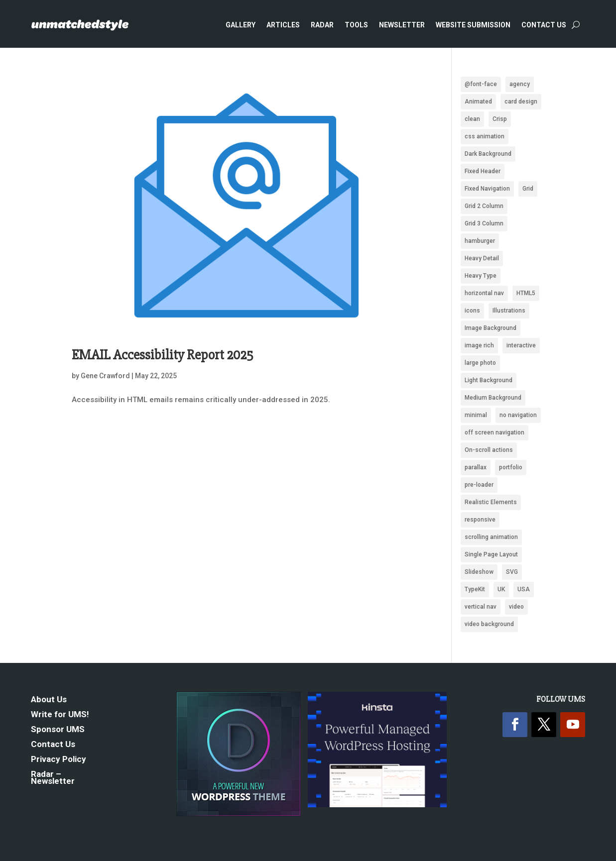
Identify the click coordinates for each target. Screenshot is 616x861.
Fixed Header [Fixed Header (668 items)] (482, 171)
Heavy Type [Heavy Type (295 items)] (480, 275)
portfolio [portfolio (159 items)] (510, 467)
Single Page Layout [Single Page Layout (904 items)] (491, 554)
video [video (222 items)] (516, 606)
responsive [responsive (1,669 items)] (480, 519)
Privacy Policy (58, 759)
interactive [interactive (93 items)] (521, 345)
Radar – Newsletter (53, 778)
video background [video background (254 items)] (489, 624)
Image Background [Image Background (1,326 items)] (490, 327)
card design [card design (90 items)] (520, 101)
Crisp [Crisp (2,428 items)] (500, 118)
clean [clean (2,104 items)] (472, 118)
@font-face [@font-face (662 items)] (481, 84)
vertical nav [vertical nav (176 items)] (480, 606)
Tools (356, 25)
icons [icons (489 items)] (472, 310)
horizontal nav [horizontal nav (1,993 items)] (484, 293)
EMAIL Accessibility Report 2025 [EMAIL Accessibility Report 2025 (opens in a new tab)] (162, 354)
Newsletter (402, 25)
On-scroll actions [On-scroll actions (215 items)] (489, 449)
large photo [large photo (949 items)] (480, 362)
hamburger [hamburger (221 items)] (480, 240)
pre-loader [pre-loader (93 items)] (479, 484)
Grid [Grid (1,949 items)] (527, 188)
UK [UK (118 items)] (501, 589)
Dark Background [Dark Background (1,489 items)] (488, 153)
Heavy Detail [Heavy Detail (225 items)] (482, 258)
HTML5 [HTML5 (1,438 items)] (525, 293)
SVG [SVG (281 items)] (512, 571)
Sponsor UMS (58, 730)
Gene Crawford (105, 376)
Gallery (240, 25)
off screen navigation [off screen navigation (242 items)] (494, 432)
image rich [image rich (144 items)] (479, 345)
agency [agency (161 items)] (519, 84)
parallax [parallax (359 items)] (476, 467)
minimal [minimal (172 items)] (476, 415)
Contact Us (543, 25)
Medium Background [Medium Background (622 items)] (493, 397)
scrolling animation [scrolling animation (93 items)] (491, 537)
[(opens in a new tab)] (246, 204)
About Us (49, 700)
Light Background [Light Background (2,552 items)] (488, 380)
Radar (322, 25)
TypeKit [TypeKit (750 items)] (475, 589)
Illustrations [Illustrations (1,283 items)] (509, 310)
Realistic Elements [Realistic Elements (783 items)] (491, 502)
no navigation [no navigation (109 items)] (518, 415)
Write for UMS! (60, 715)
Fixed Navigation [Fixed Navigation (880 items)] (487, 188)
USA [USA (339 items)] (523, 589)
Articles (283, 25)
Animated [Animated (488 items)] (478, 101)
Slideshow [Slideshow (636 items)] (479, 571)
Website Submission (473, 25)
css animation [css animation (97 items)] (484, 136)
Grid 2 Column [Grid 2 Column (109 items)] (484, 206)
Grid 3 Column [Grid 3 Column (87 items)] (484, 223)
